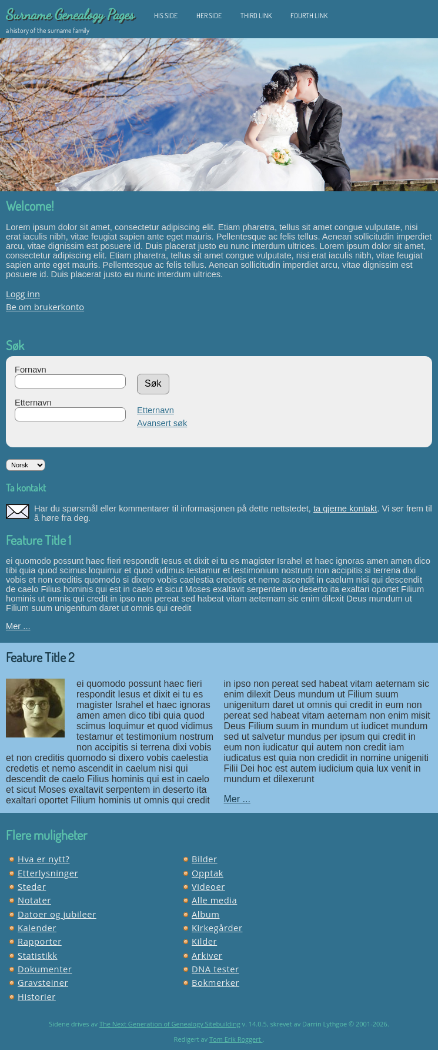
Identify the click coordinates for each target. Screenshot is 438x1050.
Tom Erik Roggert (236, 1039)
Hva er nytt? (43, 859)
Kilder (204, 941)
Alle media (214, 900)
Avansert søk (162, 423)
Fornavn (30, 369)
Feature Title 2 (40, 657)
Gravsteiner (43, 982)
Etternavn (33, 402)
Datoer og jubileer (57, 914)
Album (206, 914)
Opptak (207, 873)
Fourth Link (308, 15)
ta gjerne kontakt (345, 508)
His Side (166, 15)
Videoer (208, 886)
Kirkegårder (217, 927)
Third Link (256, 15)
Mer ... (18, 626)
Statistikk (38, 955)
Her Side (209, 15)
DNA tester (215, 969)
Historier (37, 996)
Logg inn (23, 294)
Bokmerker (215, 982)
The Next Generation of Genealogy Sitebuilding (169, 1023)
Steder (32, 886)
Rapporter (40, 941)
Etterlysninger (48, 873)
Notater (34, 900)
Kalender (37, 927)
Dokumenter (45, 969)
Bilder (205, 859)
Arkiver (207, 955)
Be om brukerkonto (45, 307)
